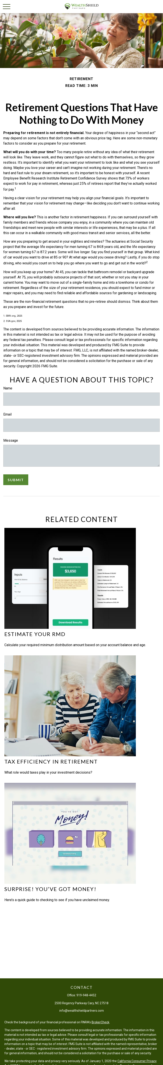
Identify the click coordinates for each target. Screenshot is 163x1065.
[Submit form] (15, 479)
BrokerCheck (100, 1022)
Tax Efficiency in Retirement (51, 761)
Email (7, 414)
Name (7, 388)
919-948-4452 (86, 995)
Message (10, 440)
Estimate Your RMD (35, 634)
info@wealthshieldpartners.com (81, 1010)
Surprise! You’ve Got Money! (50, 889)
